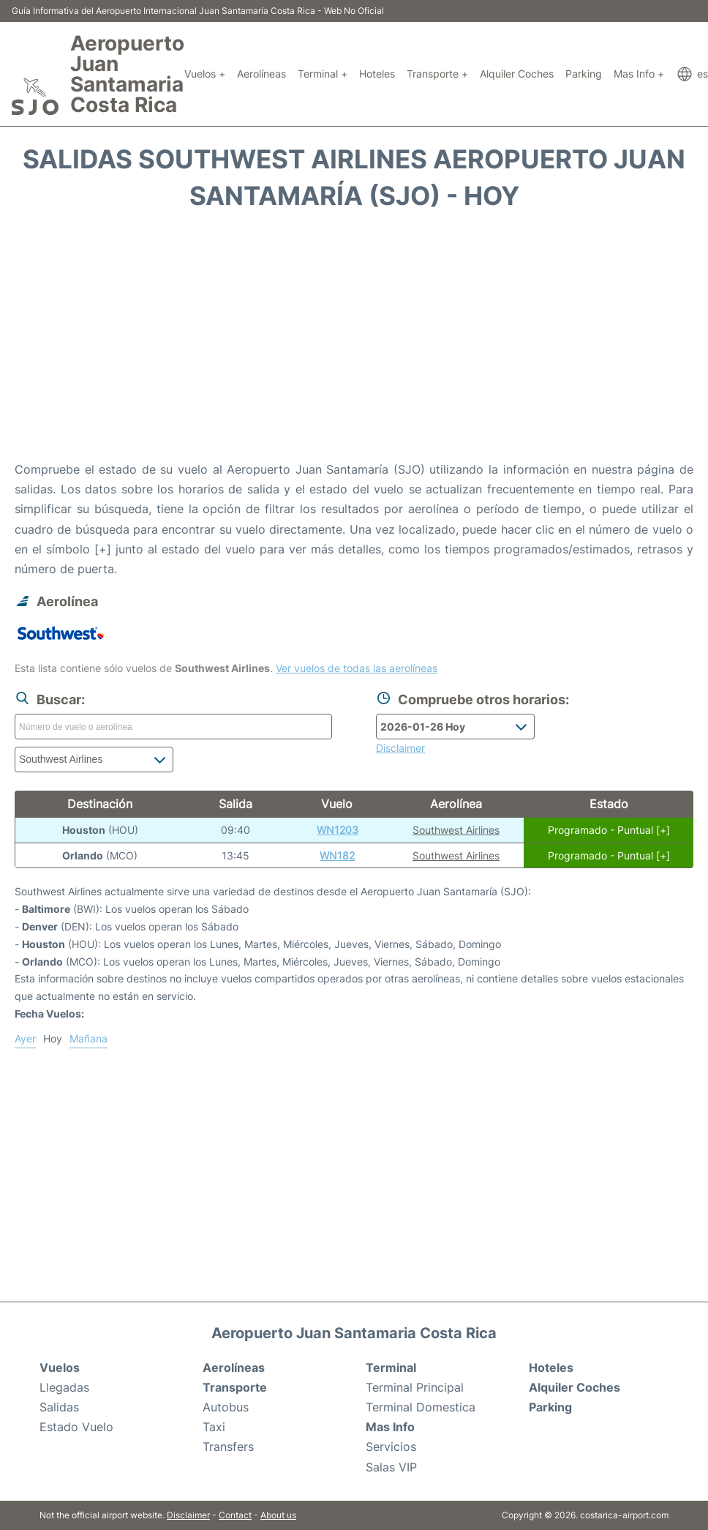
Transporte (235, 1387)
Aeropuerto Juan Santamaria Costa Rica (127, 74)
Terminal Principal (415, 1387)
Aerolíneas (261, 73)
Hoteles (377, 73)
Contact (235, 1515)
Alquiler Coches (517, 73)
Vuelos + (204, 73)
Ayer (25, 1038)
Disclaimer (188, 1515)
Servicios (391, 1446)
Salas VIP (391, 1467)
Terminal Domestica (420, 1407)
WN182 (337, 855)
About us (278, 1515)
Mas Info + (639, 73)
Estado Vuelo (76, 1426)
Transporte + (437, 73)
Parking (583, 73)
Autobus (226, 1407)
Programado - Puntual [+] (609, 830)
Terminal (391, 1367)
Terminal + (322, 73)
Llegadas (64, 1387)
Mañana (88, 1038)
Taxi (214, 1426)
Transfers (228, 1446)
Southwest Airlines (456, 830)
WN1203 (337, 830)
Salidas (59, 1407)
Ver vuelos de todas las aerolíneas (356, 668)
